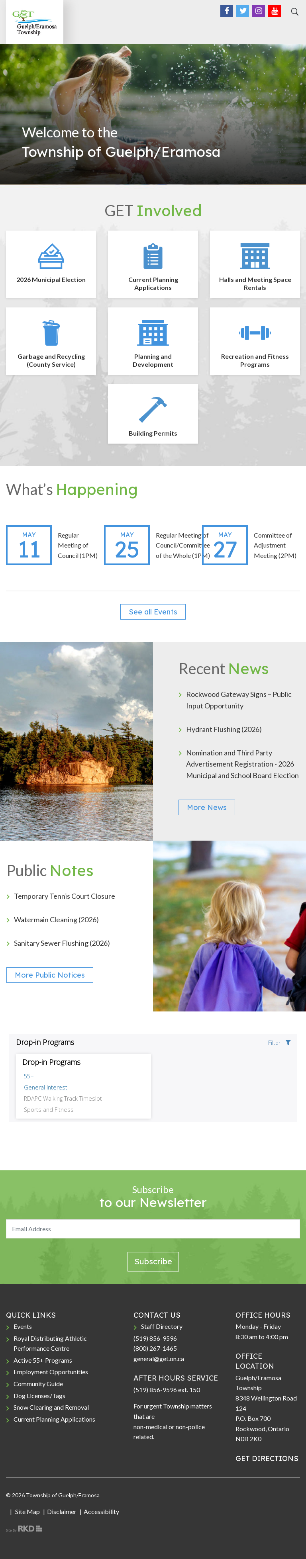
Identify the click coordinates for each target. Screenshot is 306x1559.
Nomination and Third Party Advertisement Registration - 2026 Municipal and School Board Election (242, 764)
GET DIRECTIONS (266, 1458)
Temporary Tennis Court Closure (64, 896)
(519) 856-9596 (155, 1338)
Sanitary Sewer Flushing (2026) (62, 943)
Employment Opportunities (51, 1371)
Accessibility (101, 1511)
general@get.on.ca (158, 1358)
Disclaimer (61, 1511)
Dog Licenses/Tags (39, 1395)
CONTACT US (156, 1315)
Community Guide (38, 1383)
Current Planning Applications (54, 1419)
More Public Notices (50, 975)
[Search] (293, 12)
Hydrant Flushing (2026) (224, 729)
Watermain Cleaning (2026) (56, 919)
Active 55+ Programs (43, 1360)
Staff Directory (161, 1326)
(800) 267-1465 (155, 1348)
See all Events (153, 611)
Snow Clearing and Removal (51, 1407)
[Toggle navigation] (291, 28)
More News (207, 807)
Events (23, 1326)
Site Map (27, 1511)
